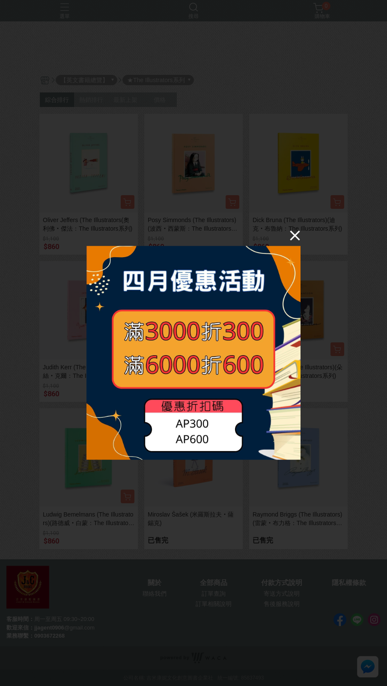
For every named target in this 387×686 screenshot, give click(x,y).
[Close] (295, 235)
